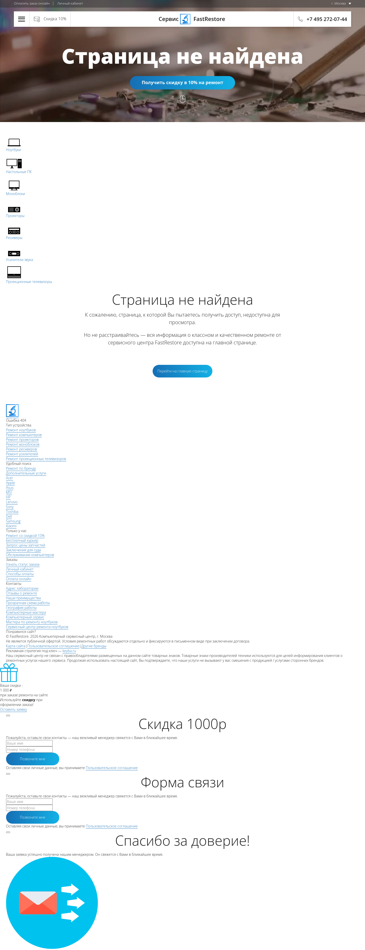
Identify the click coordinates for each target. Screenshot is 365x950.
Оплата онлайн (18, 578)
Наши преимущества (23, 598)
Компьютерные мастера (26, 612)
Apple (10, 482)
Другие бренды (93, 646)
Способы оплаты (20, 574)
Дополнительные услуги (26, 473)
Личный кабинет (70, 3)
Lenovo (12, 502)
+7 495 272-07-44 (327, 19)
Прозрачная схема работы (28, 602)
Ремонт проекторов (22, 439)
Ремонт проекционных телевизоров (36, 458)
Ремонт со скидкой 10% (25, 535)
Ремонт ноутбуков (21, 430)
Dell (9, 516)
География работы (21, 607)
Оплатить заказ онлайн (32, 3)
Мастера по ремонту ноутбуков (32, 622)
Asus (10, 487)
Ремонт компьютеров (24, 434)
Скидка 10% (55, 18)
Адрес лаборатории (22, 588)
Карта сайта (15, 646)
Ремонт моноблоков (23, 444)
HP (8, 497)
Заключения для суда (23, 550)
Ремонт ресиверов (21, 449)
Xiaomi (11, 526)
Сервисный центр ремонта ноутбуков (37, 626)
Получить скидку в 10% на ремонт (182, 82)
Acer (9, 478)
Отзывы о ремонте (21, 593)
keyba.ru (69, 650)
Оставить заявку (13, 709)
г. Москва (338, 3)
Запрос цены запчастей (25, 545)
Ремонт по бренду (21, 468)
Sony (10, 506)
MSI (9, 492)
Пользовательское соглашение (53, 646)
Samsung (13, 521)
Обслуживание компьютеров (30, 554)
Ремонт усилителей (22, 454)
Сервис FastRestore (182, 18)
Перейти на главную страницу (182, 371)
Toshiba (12, 511)
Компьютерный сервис (25, 617)
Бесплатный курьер (22, 540)
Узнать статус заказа (23, 564)
